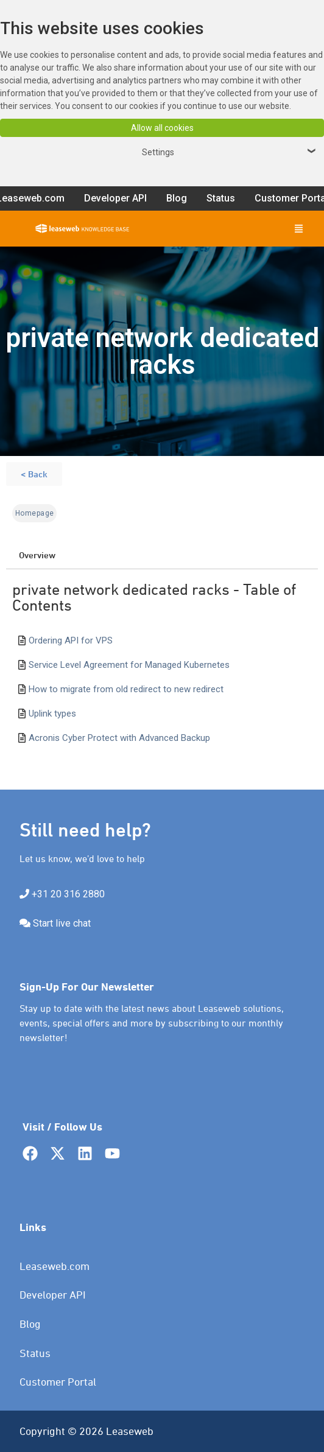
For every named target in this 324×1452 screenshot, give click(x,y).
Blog (30, 1323)
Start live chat (62, 923)
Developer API (52, 1294)
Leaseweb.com (54, 1266)
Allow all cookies (162, 128)
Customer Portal (57, 1381)
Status (35, 1353)
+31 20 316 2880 (68, 894)
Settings (230, 152)
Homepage (34, 513)
